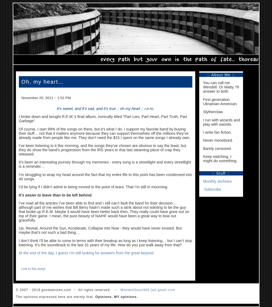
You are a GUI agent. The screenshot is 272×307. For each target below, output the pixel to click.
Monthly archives (217, 181)
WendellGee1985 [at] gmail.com (147, 290)
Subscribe (212, 189)
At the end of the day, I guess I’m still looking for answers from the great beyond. (87, 253)
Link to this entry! (34, 269)
